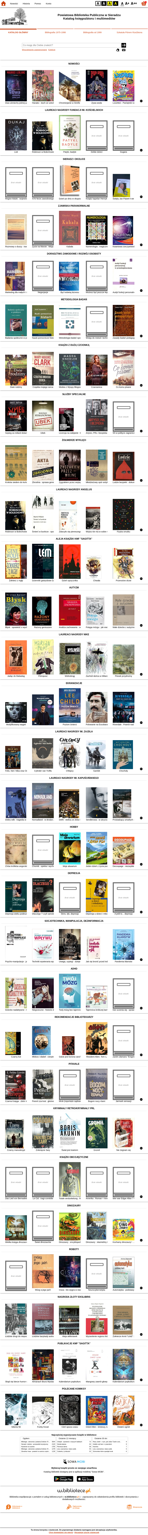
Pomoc (38, 3)
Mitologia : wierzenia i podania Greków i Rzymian (37, 1442)
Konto (48, 3)
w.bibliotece (72, 1497)
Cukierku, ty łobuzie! (63, 1451)
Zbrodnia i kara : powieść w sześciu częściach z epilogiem (40, 1451)
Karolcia (95, 1446)
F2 (134, 3)
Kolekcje (51, 50)
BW (104, 3)
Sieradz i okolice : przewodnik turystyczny (34, 1444)
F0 (122, 3)
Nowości (14, 3)
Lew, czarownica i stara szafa (66, 1449)
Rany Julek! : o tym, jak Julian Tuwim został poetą (109, 1442)
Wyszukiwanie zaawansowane (34, 50)
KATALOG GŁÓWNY (18, 32)
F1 (127, 3)
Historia (26, 3)
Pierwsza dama (62, 1446)
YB (109, 3)
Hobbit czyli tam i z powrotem (102, 1444)
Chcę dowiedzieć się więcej (61, 1532)
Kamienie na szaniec (28, 1446)
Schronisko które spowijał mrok (103, 1451)
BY (115, 3)
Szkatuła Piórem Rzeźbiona (129, 32)
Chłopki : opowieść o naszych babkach (69, 1442)
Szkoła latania (61, 1444)
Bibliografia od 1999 (92, 32)
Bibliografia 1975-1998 (55, 32)
